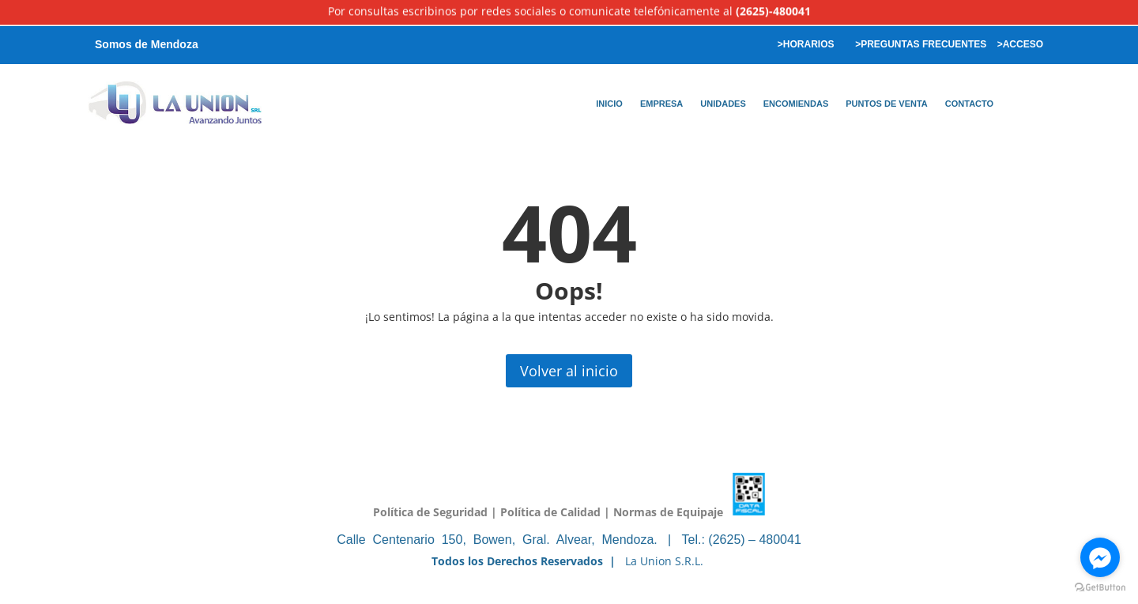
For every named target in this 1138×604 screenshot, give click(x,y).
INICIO (609, 103)
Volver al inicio (569, 370)
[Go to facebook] (1100, 557)
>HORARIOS (804, 44)
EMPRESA (661, 103)
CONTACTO (969, 103)
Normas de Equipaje (668, 511)
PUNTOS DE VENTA (887, 103)
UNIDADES (722, 103)
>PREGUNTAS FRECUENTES (919, 44)
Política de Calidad (550, 511)
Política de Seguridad (430, 511)
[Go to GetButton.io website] (1100, 588)
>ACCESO (1020, 44)
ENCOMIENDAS (796, 103)
